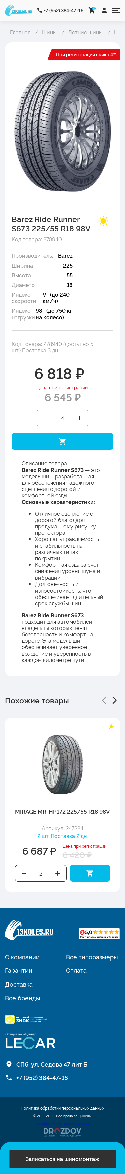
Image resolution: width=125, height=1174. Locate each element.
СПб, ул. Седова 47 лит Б (51, 1064)
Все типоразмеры (92, 957)
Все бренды (22, 998)
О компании (22, 957)
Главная (20, 32)
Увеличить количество (79, 418)
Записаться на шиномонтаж (62, 1158)
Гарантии (18, 970)
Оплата (76, 970)
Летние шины (85, 32)
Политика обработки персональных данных (62, 1108)
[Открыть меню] (116, 10)
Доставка (19, 984)
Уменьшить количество (45, 418)
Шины (49, 32)
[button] (104, 700)
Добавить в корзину (62, 441)
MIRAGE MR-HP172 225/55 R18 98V (62, 811)
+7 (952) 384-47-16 (64, 10)
